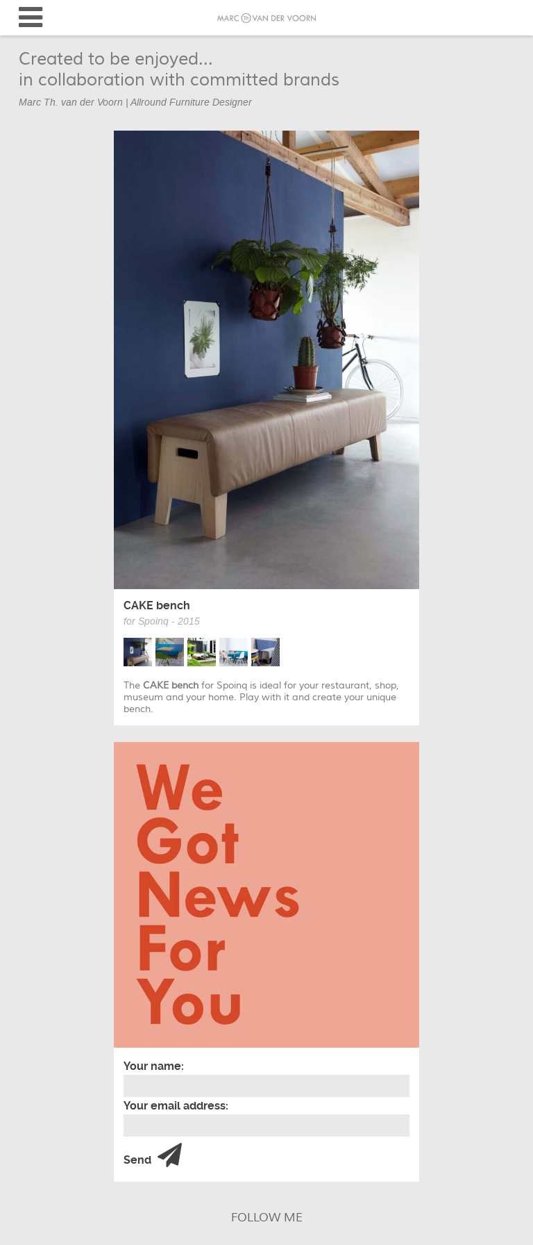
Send (153, 1156)
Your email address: (176, 1105)
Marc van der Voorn (266, 18)
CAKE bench (157, 605)
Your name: (154, 1066)
